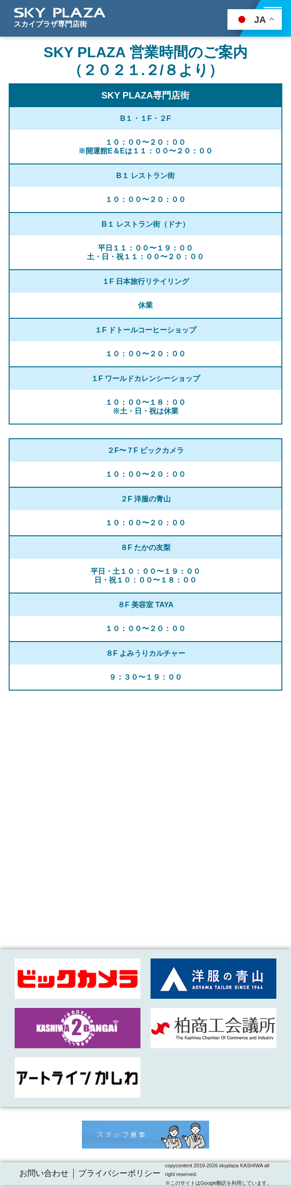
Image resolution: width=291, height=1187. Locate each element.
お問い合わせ (44, 1173)
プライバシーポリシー (119, 1173)
